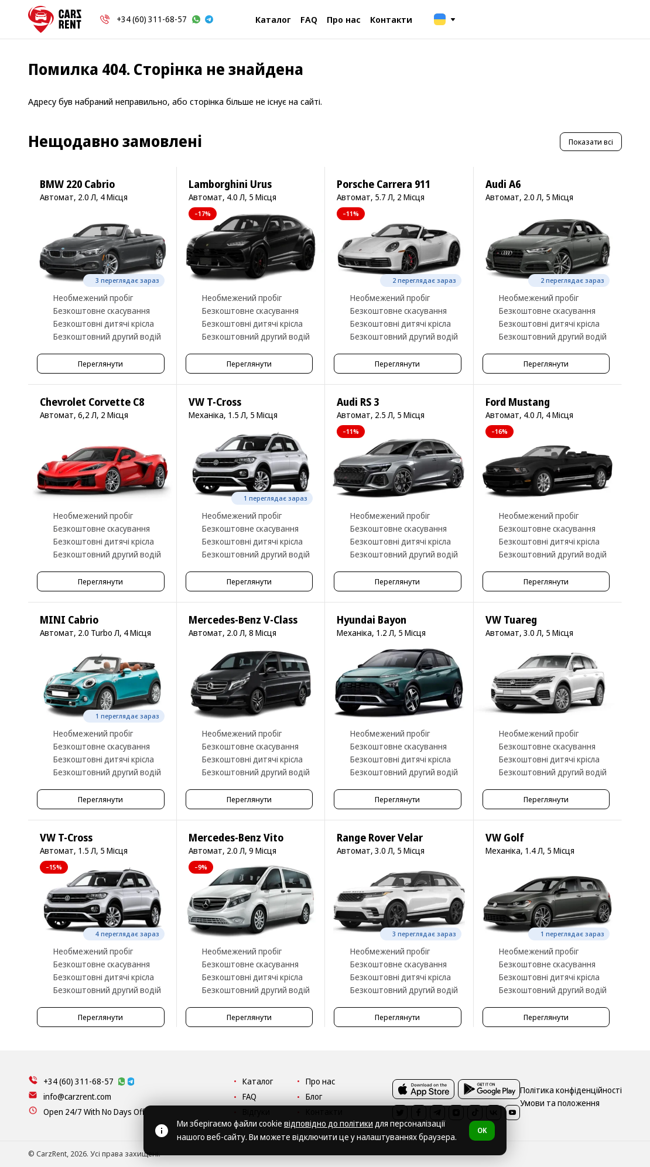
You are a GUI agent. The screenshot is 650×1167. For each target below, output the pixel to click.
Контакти (391, 19)
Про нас (344, 19)
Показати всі (591, 141)
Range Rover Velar (380, 837)
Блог (416, 1096)
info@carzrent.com (77, 1096)
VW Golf (504, 837)
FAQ (308, 19)
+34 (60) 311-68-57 (152, 19)
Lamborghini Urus (230, 184)
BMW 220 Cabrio (77, 184)
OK (482, 1130)
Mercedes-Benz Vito (236, 837)
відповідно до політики (328, 1123)
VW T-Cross (215, 402)
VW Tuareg (511, 620)
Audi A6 (503, 184)
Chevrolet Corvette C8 (92, 402)
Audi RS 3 (358, 402)
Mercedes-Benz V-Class (243, 620)
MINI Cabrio (69, 620)
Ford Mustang (517, 402)
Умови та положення (584, 1153)
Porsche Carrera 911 (383, 184)
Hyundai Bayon (371, 620)
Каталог (273, 19)
